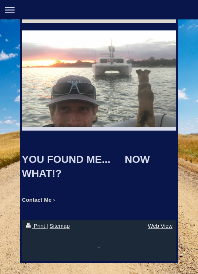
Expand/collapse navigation (99, 10)
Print (36, 226)
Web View (160, 226)
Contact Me (37, 200)
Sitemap (60, 226)
